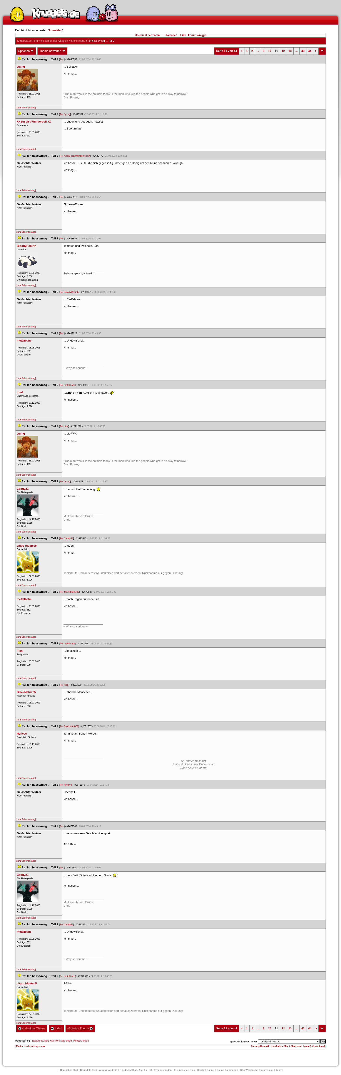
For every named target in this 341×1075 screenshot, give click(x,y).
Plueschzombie (81, 1040)
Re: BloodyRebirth (69, 292)
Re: (62, 59)
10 (269, 51)
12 (283, 51)
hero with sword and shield (58, 1040)
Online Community (227, 1070)
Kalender (171, 35)
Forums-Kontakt (260, 1046)
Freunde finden (163, 1070)
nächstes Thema (80, 1028)
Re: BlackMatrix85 (69, 726)
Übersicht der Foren (147, 35)
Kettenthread (77, 40)
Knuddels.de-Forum (28, 40)
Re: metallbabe (67, 385)
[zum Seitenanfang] (26, 107)
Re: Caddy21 (66, 538)
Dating (210, 1070)
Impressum (267, 1070)
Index (56, 1028)
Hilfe (183, 35)
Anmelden (55, 30)
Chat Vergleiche (249, 1070)
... (258, 51)
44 (309, 51)
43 (302, 51)
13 (290, 51)
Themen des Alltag (54, 40)
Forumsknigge (197, 35)
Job (278, 1070)
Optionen (26, 51)
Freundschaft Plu (184, 1070)
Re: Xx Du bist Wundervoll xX (75, 155)
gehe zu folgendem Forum (244, 1041)
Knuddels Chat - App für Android (98, 1070)
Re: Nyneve (66, 784)
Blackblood (37, 1040)
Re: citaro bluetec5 (69, 592)
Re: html (64, 426)
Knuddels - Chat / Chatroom (286, 1046)
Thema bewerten (52, 51)
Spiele (200, 1070)
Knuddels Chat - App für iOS (136, 1070)
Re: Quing (65, 114)
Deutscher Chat (69, 1070)
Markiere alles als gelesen (30, 1046)
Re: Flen (64, 684)
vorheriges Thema (31, 1028)
